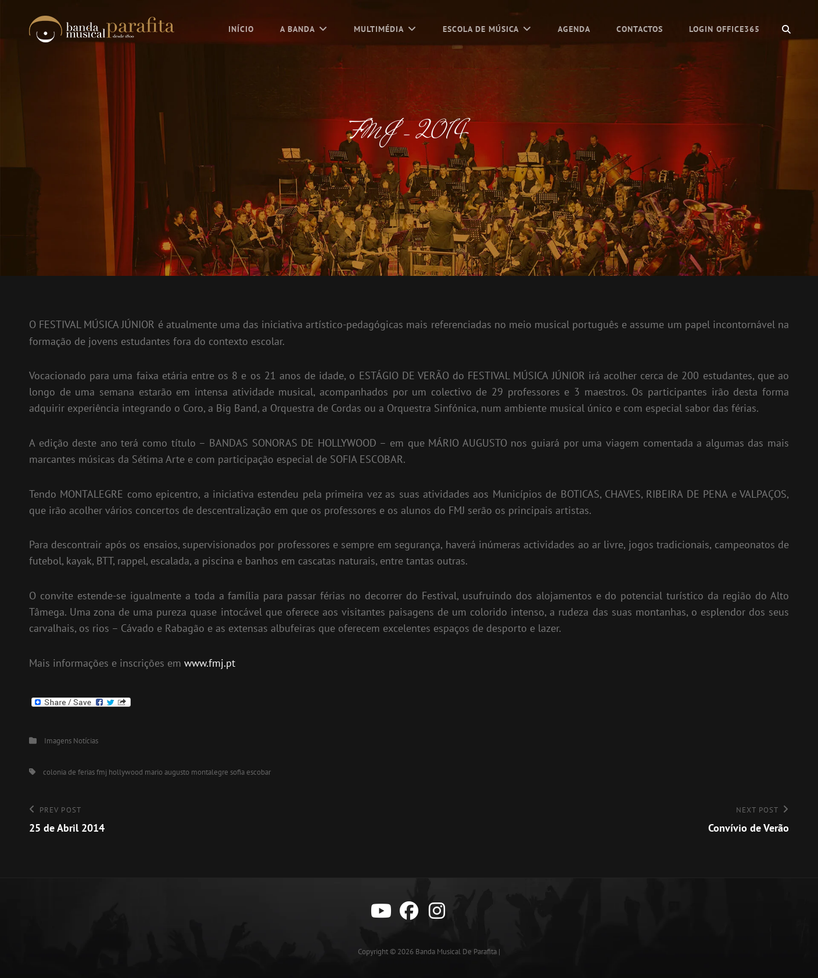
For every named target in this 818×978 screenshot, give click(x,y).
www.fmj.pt (209, 663)
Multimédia (379, 29)
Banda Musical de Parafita (456, 952)
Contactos (639, 29)
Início (241, 29)
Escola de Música (481, 29)
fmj (101, 772)
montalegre (209, 772)
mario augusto (167, 772)
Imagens (57, 741)
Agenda (574, 29)
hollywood (126, 772)
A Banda (297, 29)
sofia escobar (250, 772)
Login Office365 (724, 29)
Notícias (85, 741)
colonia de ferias (69, 772)
